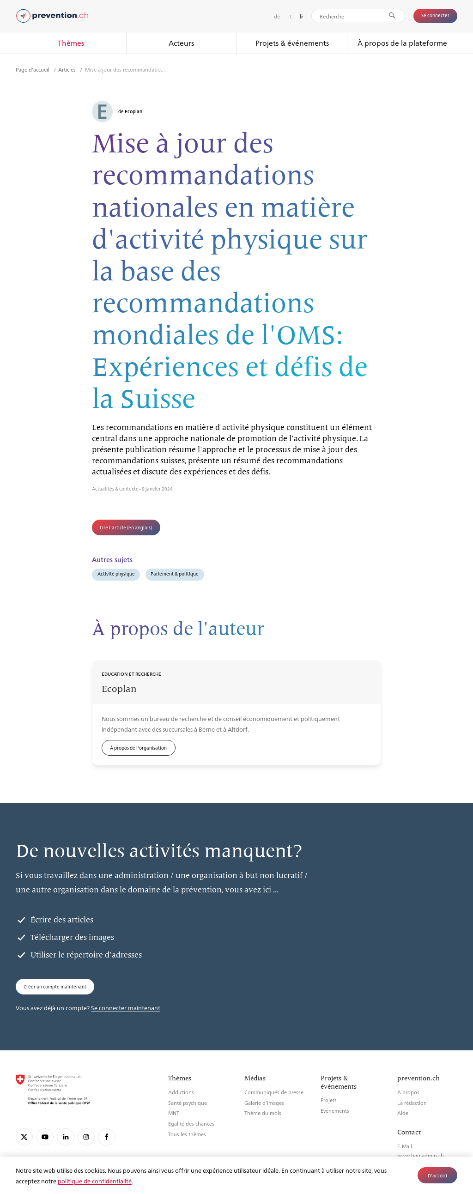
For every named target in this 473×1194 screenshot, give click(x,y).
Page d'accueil (33, 69)
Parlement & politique (175, 573)
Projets (329, 1100)
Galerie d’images (264, 1102)
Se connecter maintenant (125, 1008)
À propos (408, 1092)
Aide (402, 1112)
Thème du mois (262, 1112)
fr (301, 16)
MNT (173, 1112)
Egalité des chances (191, 1123)
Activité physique (116, 573)
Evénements (335, 1110)
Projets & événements (292, 43)
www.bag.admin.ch (420, 1155)
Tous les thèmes (187, 1134)
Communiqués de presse (273, 1092)
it (289, 16)
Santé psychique (187, 1102)
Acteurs (181, 43)
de (277, 16)
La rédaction (412, 1102)
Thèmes (71, 43)
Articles (67, 69)
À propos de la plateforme (402, 43)
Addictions (181, 1092)
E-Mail (404, 1146)
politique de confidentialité (95, 1181)
